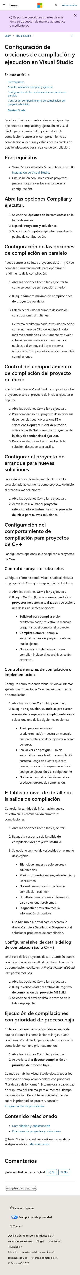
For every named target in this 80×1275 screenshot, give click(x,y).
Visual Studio (23, 35)
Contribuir (55, 1241)
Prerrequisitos (16, 82)
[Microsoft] (40, 5)
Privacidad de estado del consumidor (30, 1252)
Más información (39, 1144)
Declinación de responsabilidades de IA (31, 1235)
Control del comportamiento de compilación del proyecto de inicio (36, 102)
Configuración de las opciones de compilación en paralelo (37, 93)
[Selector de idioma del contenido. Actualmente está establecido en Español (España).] (22, 1208)
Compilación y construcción (31, 1126)
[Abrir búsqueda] (56, 5)
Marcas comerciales (44, 1257)
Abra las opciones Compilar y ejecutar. (30, 87)
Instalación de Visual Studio (30, 172)
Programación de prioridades (24, 1106)
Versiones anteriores (20, 1241)
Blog (39, 1241)
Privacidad (14, 1246)
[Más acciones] (71, 36)
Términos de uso (17, 1257)
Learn (8, 35)
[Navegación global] (4, 5)
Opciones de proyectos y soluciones (36, 1131)
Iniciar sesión (69, 5)
